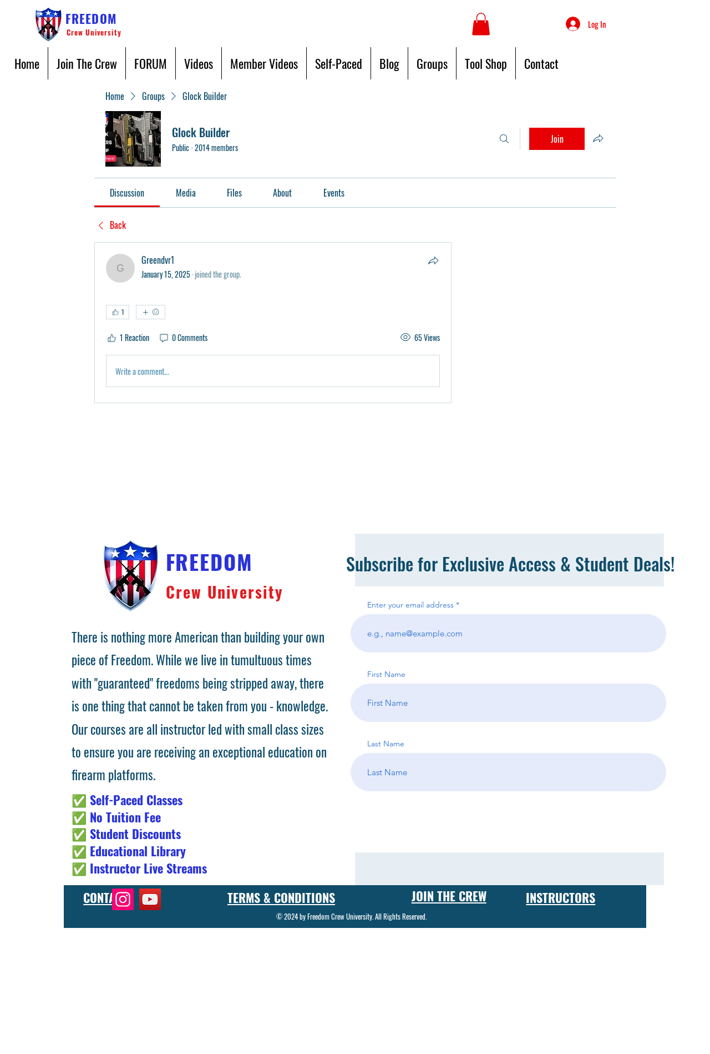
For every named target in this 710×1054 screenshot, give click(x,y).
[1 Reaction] (127, 337)
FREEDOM (90, 18)
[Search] (504, 139)
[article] (273, 322)
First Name (386, 674)
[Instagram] (123, 899)
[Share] (433, 260)
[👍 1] (117, 312)
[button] (480, 24)
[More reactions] (150, 312)
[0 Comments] (182, 337)
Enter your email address (410, 605)
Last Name (385, 743)
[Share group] (598, 138)
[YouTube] (150, 899)
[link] (127, 192)
